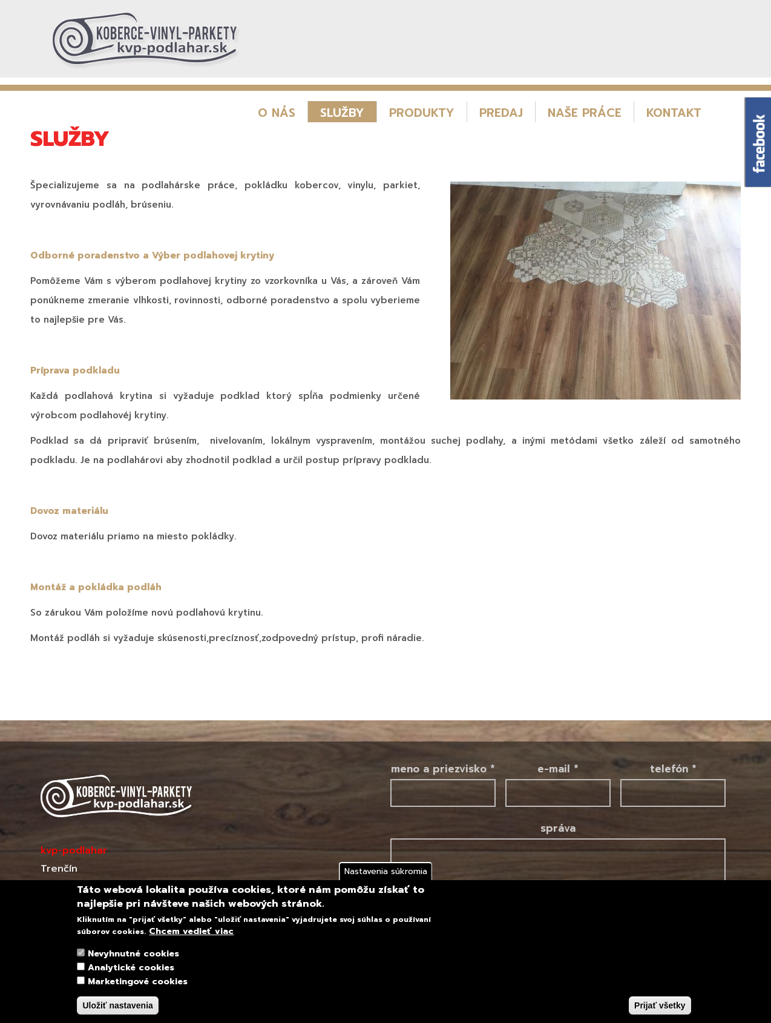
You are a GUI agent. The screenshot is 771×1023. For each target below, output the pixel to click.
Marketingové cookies (138, 981)
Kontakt (673, 113)
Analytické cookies (131, 967)
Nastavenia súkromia (385, 871)
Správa (558, 828)
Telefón (673, 768)
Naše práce (585, 113)
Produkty (421, 113)
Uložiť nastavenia (117, 1005)
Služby (342, 113)
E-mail (558, 768)
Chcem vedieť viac (191, 932)
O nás (276, 113)
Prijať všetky (660, 1005)
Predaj (501, 113)
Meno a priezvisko (443, 768)
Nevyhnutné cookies (133, 953)
